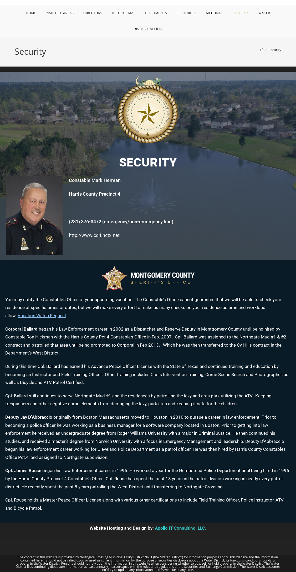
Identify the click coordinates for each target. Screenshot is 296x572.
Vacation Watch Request (42, 315)
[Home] (261, 49)
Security (274, 49)
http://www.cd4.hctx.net (94, 235)
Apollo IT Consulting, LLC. (180, 528)
